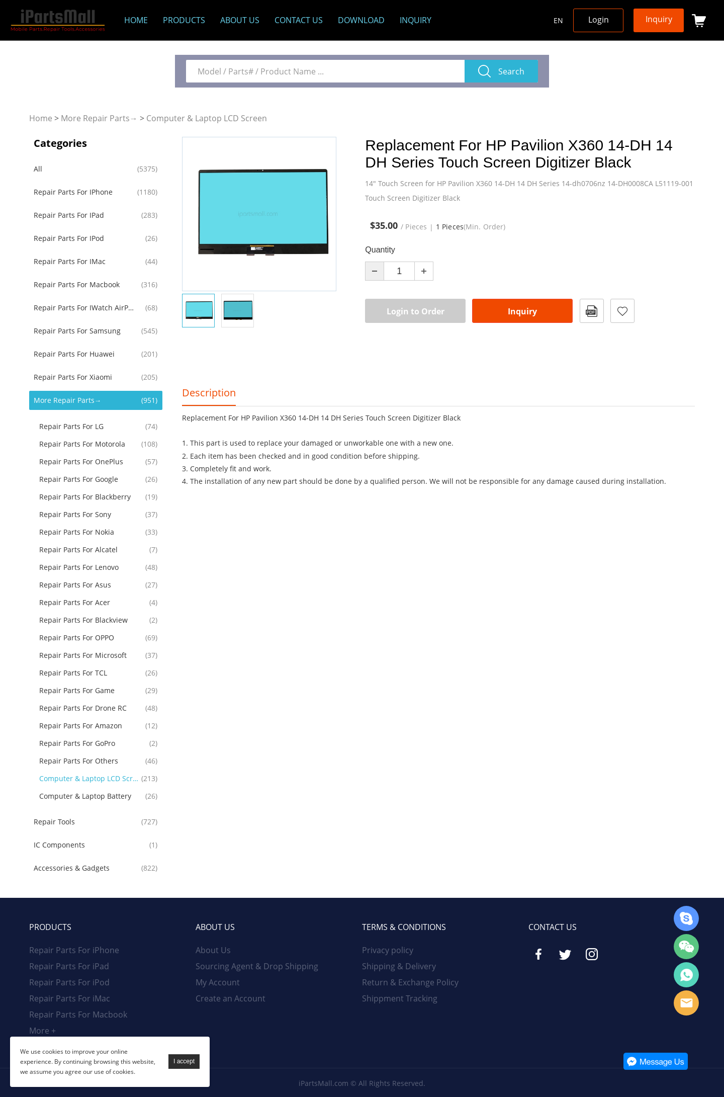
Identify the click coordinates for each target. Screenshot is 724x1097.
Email (686, 1003)
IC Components (59, 845)
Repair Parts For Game (77, 690)
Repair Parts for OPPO (76, 637)
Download (361, 20)
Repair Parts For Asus (75, 584)
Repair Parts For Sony (75, 514)
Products (184, 20)
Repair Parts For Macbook (77, 284)
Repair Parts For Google (78, 479)
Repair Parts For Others (78, 761)
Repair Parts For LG (71, 426)
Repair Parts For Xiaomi (73, 377)
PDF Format (592, 311)
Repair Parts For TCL (73, 673)
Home (136, 20)
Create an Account (230, 998)
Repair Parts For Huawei (74, 354)
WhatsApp (686, 974)
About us (239, 20)
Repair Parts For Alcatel (78, 549)
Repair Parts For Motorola (82, 444)
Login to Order (415, 311)
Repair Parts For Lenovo (79, 567)
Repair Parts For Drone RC (83, 708)
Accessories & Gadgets (72, 868)
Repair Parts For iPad (69, 215)
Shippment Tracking (399, 998)
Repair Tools (54, 821)
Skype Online (686, 918)
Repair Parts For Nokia (76, 532)
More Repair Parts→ (99, 118)
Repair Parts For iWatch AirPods (85, 307)
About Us (213, 950)
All (38, 169)
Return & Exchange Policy (410, 982)
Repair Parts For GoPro (77, 743)
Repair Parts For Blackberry (85, 496)
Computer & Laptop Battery (85, 796)
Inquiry (415, 20)
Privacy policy (387, 950)
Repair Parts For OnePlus (81, 461)
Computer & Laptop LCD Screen (206, 118)
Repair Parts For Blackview (83, 620)
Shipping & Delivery (399, 966)
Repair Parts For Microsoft (83, 655)
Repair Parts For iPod (69, 238)
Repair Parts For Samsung (77, 330)
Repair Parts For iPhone (73, 192)
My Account (218, 982)
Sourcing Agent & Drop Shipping (257, 966)
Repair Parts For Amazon (80, 725)
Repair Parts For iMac (70, 261)
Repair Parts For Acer (74, 602)
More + (42, 1030)
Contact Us (299, 20)
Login (598, 19)
